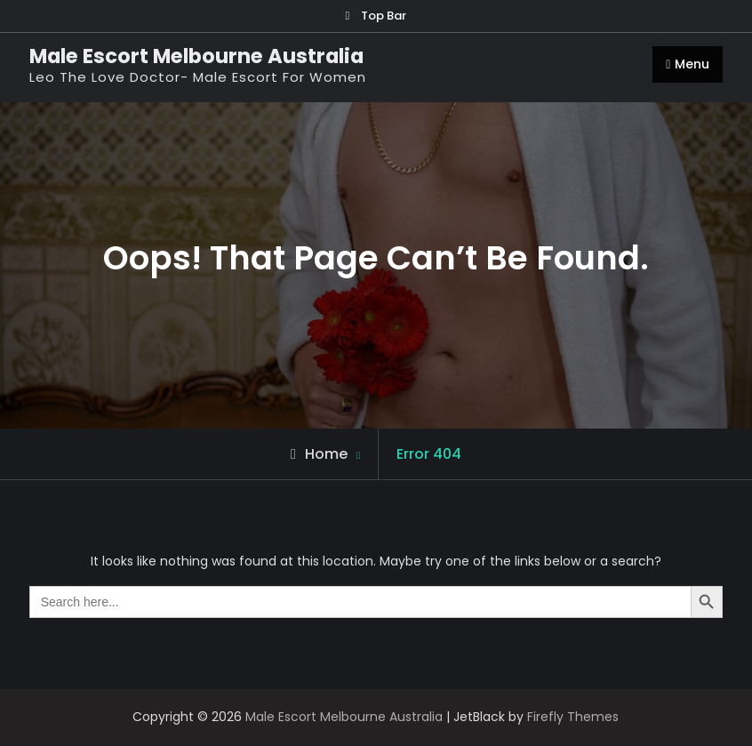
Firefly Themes (573, 717)
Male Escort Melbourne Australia (196, 56)
